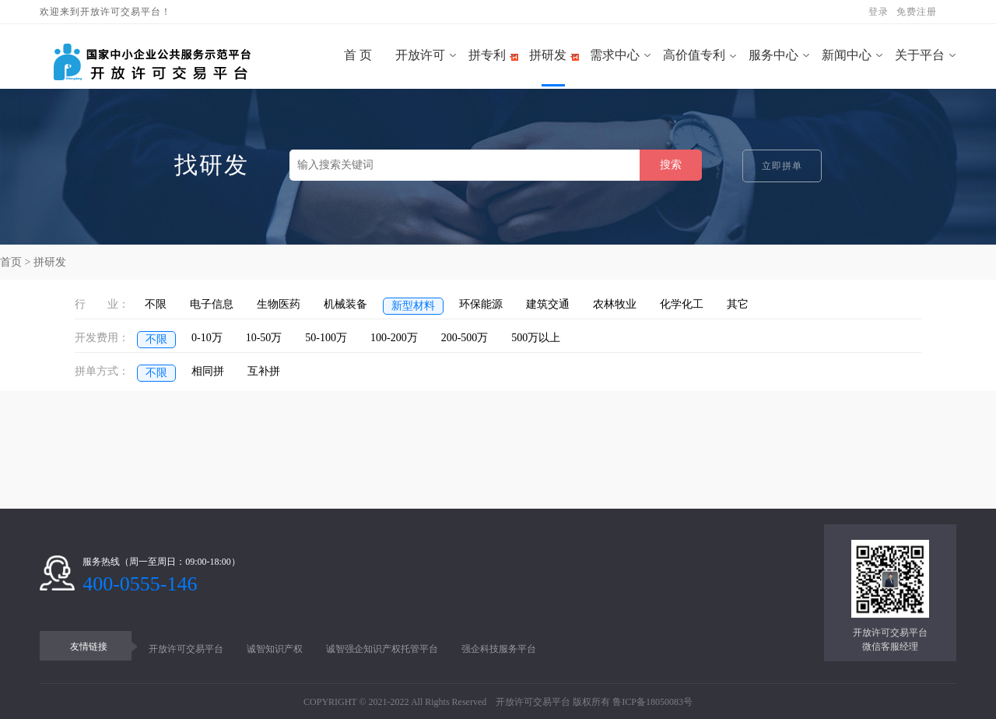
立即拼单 (782, 165)
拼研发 (547, 55)
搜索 (671, 165)
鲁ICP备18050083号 (652, 701)
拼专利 (487, 55)
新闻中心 (847, 55)
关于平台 (920, 55)
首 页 (353, 55)
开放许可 (420, 55)
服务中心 (773, 55)
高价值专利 (694, 55)
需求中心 (615, 55)
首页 (11, 262)
